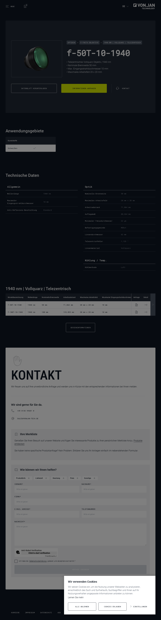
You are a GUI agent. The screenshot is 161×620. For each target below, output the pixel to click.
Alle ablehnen (82, 606)
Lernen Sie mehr (76, 597)
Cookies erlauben (112, 606)
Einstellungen (140, 606)
